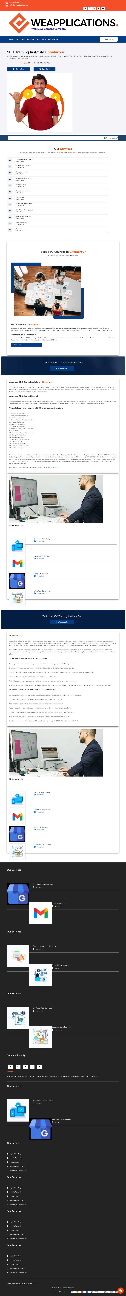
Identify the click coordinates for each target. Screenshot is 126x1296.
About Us (20, 39)
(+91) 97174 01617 (54, 467)
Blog (44, 39)
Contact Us (53, 39)
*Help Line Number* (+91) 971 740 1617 (20, 1284)
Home (11, 39)
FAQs (38, 39)
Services (30, 39)
